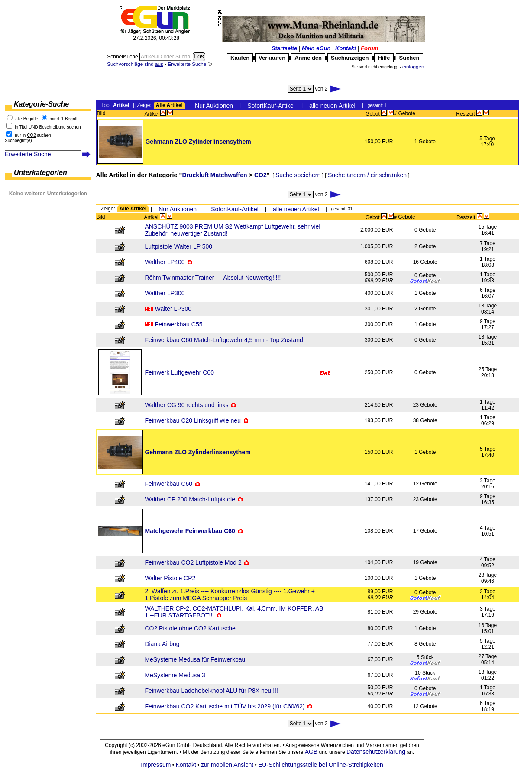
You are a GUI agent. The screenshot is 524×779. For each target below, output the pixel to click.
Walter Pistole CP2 (170, 578)
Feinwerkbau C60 (168, 483)
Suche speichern (297, 174)
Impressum (156, 764)
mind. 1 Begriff (64, 118)
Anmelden (308, 58)
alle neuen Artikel (332, 105)
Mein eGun (316, 48)
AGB (311, 751)
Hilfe (384, 58)
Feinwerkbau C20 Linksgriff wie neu (193, 420)
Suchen (409, 58)
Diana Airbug (162, 643)
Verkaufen (272, 58)
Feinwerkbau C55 (179, 324)
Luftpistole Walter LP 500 (178, 246)
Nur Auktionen (214, 105)
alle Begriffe (26, 118)
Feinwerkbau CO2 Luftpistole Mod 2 (193, 562)
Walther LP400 (164, 262)
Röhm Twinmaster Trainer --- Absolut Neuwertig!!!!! (213, 277)
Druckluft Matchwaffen (214, 174)
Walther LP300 (164, 293)
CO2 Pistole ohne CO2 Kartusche (190, 628)
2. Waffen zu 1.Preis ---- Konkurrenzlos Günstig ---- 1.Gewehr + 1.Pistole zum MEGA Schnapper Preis (230, 594)
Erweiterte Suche (28, 154)
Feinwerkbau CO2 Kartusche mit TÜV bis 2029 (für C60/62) (224, 706)
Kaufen (239, 58)
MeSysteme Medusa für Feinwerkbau (195, 659)
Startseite (284, 48)
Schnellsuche (123, 57)
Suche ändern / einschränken (367, 174)
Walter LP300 (173, 308)
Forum (369, 48)
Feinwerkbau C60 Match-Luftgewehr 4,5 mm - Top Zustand (224, 339)
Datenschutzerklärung (375, 751)
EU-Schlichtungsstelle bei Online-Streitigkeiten (320, 764)
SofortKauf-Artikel (271, 105)
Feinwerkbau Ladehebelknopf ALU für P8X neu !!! (211, 690)
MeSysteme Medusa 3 (175, 675)
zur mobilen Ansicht (227, 764)
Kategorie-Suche (41, 104)
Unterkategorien (40, 172)
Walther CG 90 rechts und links (186, 404)
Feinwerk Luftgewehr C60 (179, 372)
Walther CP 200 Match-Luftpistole (190, 499)
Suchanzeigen (350, 58)
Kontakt (345, 48)
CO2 (260, 174)
